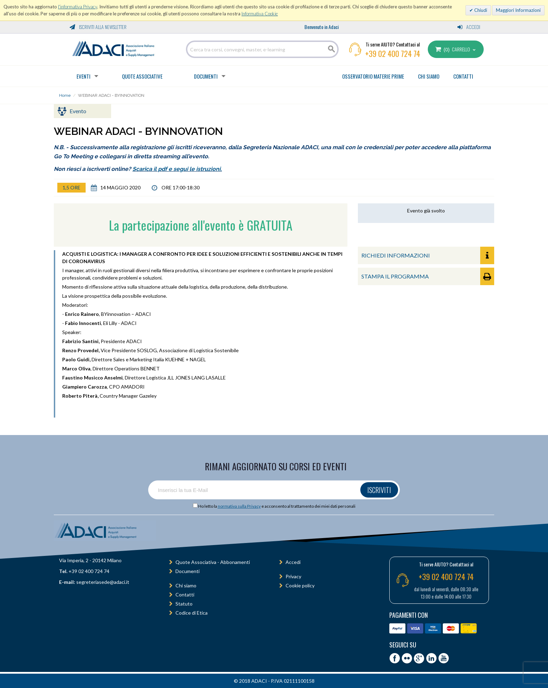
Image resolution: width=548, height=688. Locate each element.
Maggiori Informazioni (518, 10)
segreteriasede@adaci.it (102, 582)
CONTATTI (463, 76)
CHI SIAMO (428, 76)
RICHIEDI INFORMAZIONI (427, 255)
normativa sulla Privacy (239, 506)
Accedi (468, 26)
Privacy (293, 576)
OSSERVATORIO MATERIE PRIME (373, 76)
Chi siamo (185, 585)
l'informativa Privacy (77, 6)
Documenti (206, 76)
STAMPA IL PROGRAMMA (427, 276)
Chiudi (480, 10)
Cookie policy (300, 585)
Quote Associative (142, 76)
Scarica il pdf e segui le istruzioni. (177, 169)
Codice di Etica (191, 613)
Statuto (184, 604)
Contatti (184, 595)
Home (65, 95)
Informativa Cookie (259, 13)
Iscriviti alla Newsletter (98, 26)
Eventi (84, 76)
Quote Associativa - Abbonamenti (212, 562)
